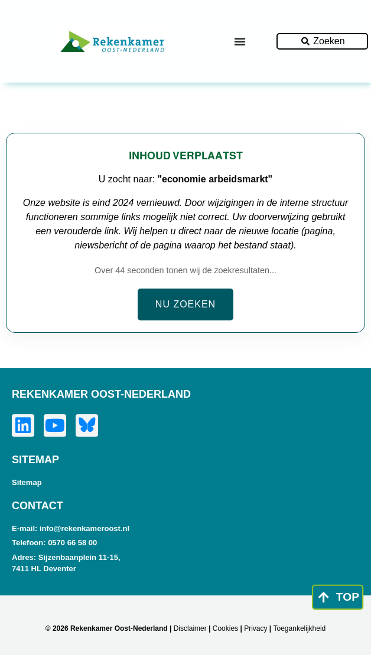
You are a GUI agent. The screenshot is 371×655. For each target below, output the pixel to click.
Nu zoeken (185, 304)
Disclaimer (190, 628)
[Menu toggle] (240, 41)
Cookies (225, 628)
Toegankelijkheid (300, 628)
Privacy (255, 628)
